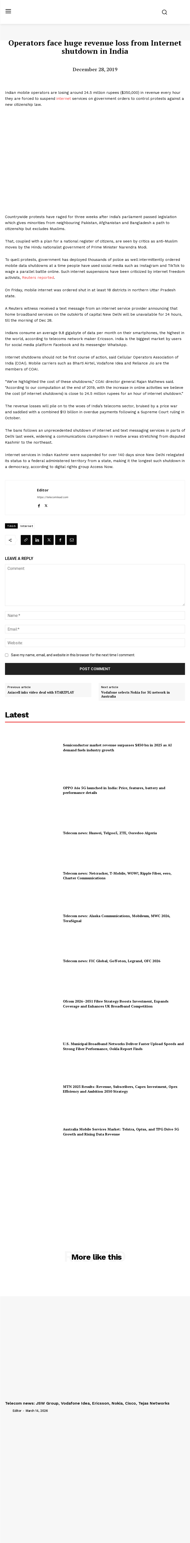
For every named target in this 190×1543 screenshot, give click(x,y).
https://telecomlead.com (52, 497)
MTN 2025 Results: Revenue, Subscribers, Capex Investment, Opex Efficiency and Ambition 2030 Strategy (120, 1089)
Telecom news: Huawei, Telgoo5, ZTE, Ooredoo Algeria (110, 833)
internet (63, 98)
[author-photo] (8, 1410)
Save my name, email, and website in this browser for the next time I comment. (73, 655)
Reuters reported (38, 277)
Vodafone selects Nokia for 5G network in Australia (135, 694)
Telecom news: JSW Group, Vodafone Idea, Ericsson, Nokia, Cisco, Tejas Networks (87, 1403)
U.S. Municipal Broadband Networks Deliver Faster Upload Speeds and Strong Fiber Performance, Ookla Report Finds (123, 1046)
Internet (26, 526)
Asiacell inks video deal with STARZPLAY (40, 693)
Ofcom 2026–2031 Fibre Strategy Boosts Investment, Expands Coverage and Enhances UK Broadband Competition (116, 1004)
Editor (43, 489)
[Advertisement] (95, 1189)
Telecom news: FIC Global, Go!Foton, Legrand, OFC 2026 (111, 960)
